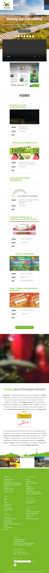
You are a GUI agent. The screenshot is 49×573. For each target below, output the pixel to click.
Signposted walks (8, 479)
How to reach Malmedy (32, 513)
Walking (6, 477)
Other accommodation (32, 483)
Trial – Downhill (8, 508)
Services (28, 517)
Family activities (8, 527)
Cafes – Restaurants (31, 501)
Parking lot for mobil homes (33, 492)
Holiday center (30, 488)
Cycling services (8, 510)
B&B (27, 485)
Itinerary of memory (9, 488)
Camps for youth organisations (34, 493)
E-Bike (5, 502)
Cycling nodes (7, 504)
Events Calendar (8, 522)
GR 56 (5, 486)
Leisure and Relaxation (10, 518)
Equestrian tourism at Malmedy (12, 524)
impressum (26, 571)
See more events (24, 327)
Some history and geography (33, 511)
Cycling (6, 496)
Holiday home (29, 481)
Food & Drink (30, 498)
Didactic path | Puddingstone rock (13, 485)
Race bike (6, 506)
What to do (7, 514)
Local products (30, 502)
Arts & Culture (7, 520)
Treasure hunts (8, 490)
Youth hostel (29, 490)
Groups (6, 526)
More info (24, 31)
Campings (28, 486)
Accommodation (31, 477)
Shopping (6, 517)
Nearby (6, 529)
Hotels (27, 479)
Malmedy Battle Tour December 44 (13, 483)
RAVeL (5, 499)
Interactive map (30, 515)
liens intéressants (13, 571)
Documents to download (32, 518)
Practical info (30, 507)
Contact (28, 510)
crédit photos (37, 571)
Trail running (7, 481)
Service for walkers (9, 492)
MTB (5, 501)
